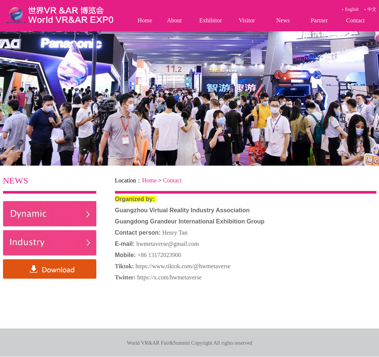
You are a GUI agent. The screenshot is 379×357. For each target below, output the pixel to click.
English (352, 9)
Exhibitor (210, 20)
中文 (371, 9)
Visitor (247, 20)
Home (144, 20)
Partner (319, 20)
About (174, 20)
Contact (355, 20)
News (283, 20)
